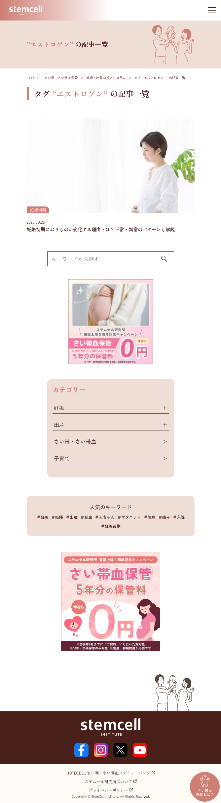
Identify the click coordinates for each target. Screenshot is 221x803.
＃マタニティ (129, 517)
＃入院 (179, 517)
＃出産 (72, 517)
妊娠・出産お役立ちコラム (106, 77)
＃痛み (164, 517)
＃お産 (86, 517)
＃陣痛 (150, 517)
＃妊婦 (57, 517)
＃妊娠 (43, 517)
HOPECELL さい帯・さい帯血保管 (52, 77)
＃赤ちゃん (105, 517)
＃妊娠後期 (111, 526)
